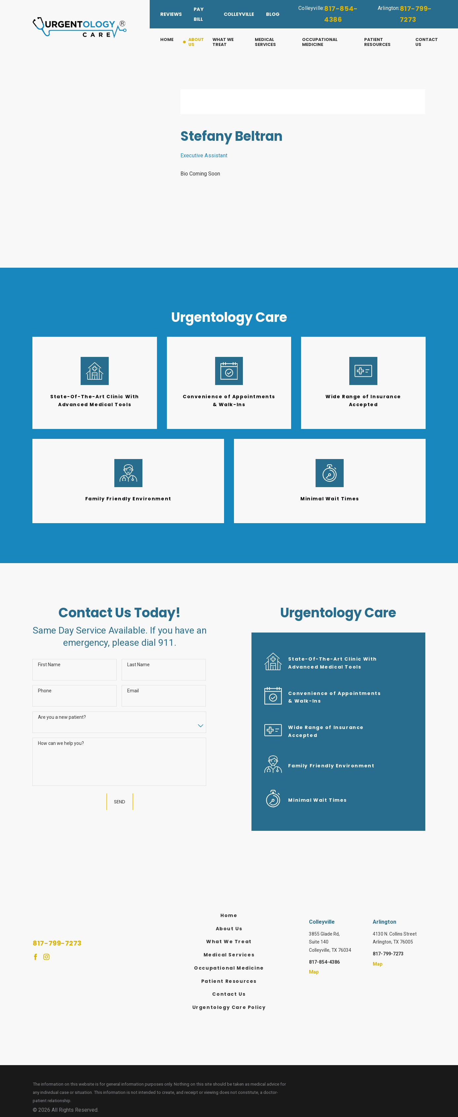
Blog (273, 14)
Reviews (171, 14)
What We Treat (229, 941)
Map (314, 972)
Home (228, 915)
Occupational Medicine (229, 968)
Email (133, 690)
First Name (49, 664)
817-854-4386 (341, 14)
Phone (45, 690)
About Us (229, 928)
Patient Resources (229, 981)
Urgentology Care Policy (229, 1007)
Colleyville (239, 14)
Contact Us (229, 994)
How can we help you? (61, 743)
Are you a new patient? (62, 717)
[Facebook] (35, 957)
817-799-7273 (416, 14)
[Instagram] (46, 957)
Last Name (138, 664)
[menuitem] (171, 42)
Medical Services (229, 954)
